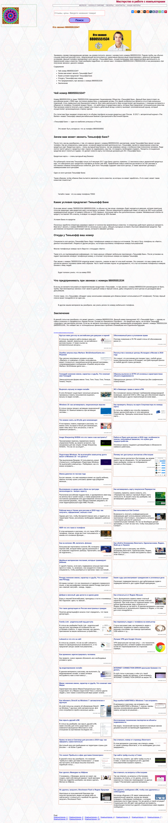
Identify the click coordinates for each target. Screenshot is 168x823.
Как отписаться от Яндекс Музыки (128, 595)
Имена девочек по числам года (72, 474)
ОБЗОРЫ (110, 5)
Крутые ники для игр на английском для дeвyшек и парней (84, 335)
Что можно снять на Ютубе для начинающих (78, 420)
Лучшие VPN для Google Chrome (127, 639)
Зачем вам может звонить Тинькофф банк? (75, 73)
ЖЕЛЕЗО (83, 5)
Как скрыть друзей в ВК (69, 720)
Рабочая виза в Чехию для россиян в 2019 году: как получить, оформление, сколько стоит (81, 511)
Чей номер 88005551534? (68, 71)
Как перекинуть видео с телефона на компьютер (134, 622)
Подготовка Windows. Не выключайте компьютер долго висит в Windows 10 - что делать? (83, 455)
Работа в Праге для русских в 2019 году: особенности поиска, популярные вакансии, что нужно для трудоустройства (136, 439)
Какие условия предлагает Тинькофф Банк (75, 76)
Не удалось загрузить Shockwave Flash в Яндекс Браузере (84, 790)
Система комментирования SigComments (64, 332)
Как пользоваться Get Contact (126, 510)
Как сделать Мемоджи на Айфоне (73, 772)
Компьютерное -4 (107, 817)
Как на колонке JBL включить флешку (75, 543)
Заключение (63, 83)
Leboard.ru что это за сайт (70, 639)
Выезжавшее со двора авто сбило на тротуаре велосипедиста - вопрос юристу (79, 490)
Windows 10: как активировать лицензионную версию (82, 405)
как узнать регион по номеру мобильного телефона (113, 305)
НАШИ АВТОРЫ (134, 5)
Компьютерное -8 (61, 819)
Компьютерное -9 (76, 819)
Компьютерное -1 (61, 817)
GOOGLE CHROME (96, 5)
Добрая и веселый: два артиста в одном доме (79, 595)
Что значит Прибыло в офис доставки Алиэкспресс (81, 755)
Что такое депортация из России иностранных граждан (82, 608)
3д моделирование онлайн (70, 668)
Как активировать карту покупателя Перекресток (134, 489)
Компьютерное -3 (92, 817)
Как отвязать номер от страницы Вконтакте (132, 740)
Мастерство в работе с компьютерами (142, 1)
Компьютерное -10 (92, 819)
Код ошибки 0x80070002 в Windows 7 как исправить (135, 700)
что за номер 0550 (83, 272)
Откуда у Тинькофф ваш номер (70, 78)
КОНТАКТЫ (120, 5)
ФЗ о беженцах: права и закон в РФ (129, 389)
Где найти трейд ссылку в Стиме (128, 755)
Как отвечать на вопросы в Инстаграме (130, 772)
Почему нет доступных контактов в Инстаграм (133, 455)
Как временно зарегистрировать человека (77, 654)
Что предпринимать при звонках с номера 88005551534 (80, 81)
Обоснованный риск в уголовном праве (131, 335)
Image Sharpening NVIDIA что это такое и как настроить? (83, 437)
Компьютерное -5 (123, 817)
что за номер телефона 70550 (83, 194)
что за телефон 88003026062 (92, 129)
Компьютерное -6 (139, 817)
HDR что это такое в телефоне (72, 528)
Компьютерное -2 (76, 817)
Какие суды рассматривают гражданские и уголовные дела (139, 578)
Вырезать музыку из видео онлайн (74, 389)
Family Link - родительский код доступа (76, 622)
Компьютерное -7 (154, 817)
